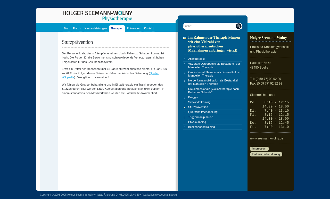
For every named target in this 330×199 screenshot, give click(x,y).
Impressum (259, 148)
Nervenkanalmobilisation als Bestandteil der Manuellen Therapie (213, 82)
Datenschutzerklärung (266, 154)
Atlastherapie (196, 58)
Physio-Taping (197, 121)
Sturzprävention (198, 107)
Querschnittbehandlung (203, 111)
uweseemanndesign (166, 194)
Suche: (187, 26)
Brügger (193, 97)
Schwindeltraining (199, 102)
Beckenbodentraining (201, 126)
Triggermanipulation (200, 117)
